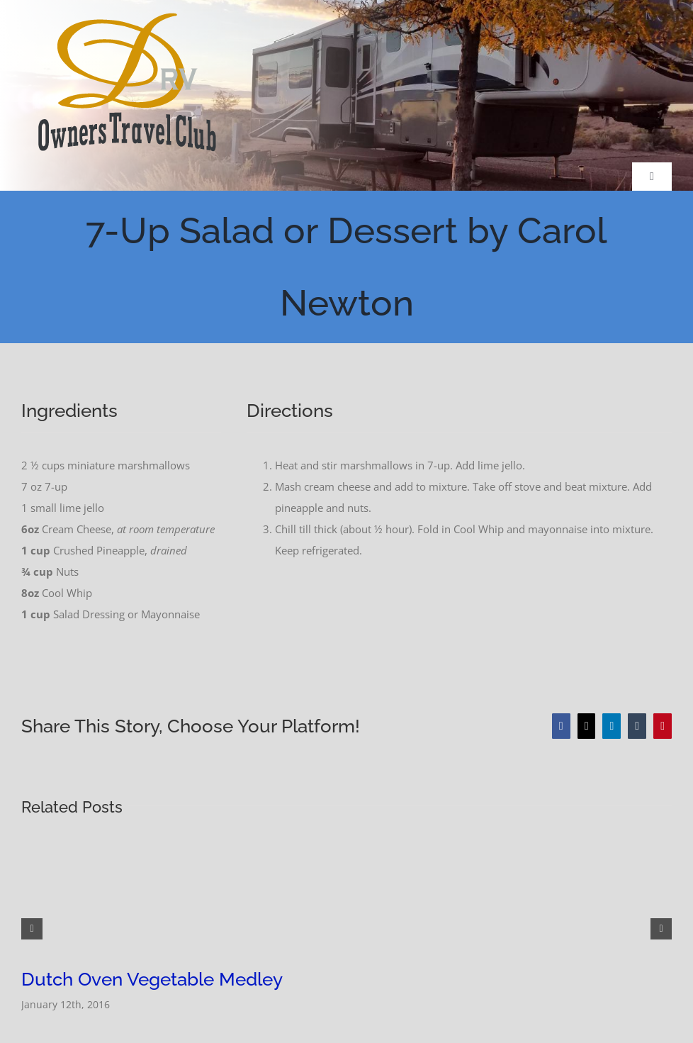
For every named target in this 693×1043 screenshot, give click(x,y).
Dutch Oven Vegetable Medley (152, 979)
